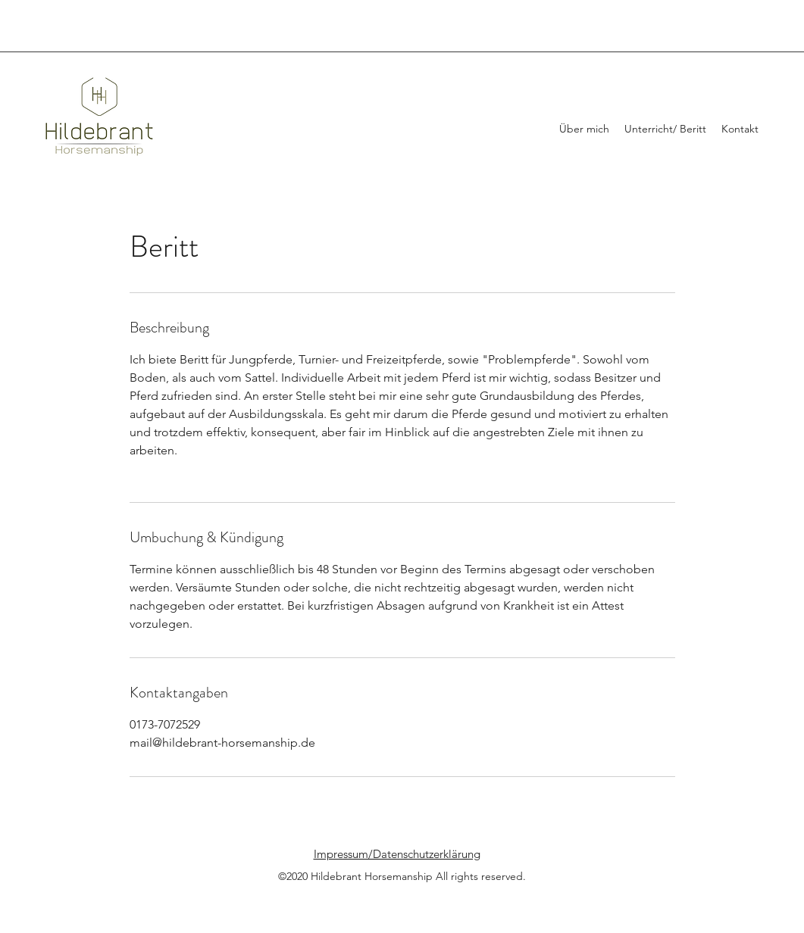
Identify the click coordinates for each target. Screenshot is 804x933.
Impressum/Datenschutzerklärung (397, 854)
